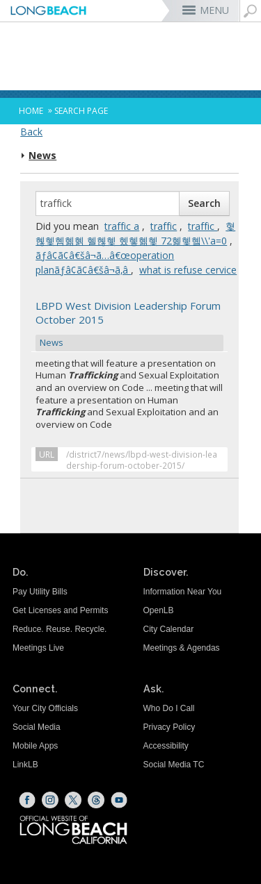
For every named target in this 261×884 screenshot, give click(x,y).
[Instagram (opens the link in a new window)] (50, 800)
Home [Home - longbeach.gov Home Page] (31, 111)
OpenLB (158, 610)
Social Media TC (174, 764)
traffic (163, 226)
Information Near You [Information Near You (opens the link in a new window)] (182, 592)
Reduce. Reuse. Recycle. (59, 629)
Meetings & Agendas (181, 648)
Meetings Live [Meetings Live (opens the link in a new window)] (38, 648)
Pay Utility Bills (40, 592)
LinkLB (25, 764)
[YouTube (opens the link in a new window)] (119, 800)
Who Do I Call (169, 708)
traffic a (121, 226)
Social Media (37, 727)
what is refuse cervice (188, 269)
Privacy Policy (169, 727)
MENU (214, 10)
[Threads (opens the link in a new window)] (96, 800)
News (42, 155)
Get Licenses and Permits (60, 610)
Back (31, 131)
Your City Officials (45, 708)
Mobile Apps (35, 746)
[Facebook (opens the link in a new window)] (27, 800)
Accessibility (166, 746)
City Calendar (168, 629)
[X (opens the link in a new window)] (73, 800)
